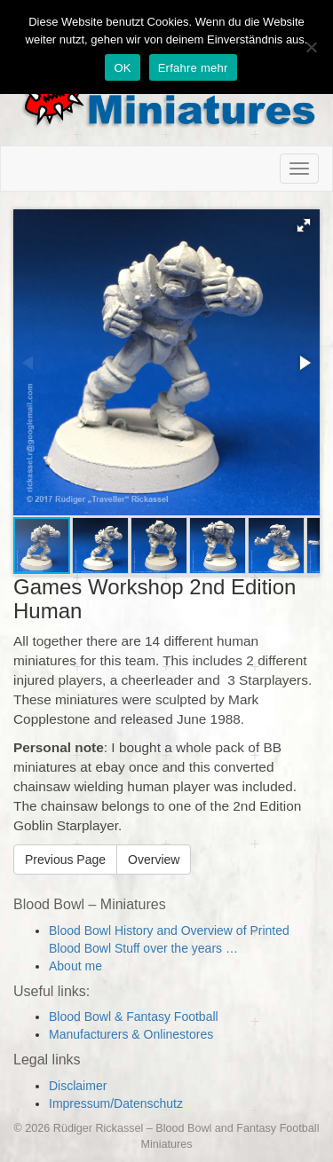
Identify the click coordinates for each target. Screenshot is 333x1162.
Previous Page (65, 859)
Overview (153, 859)
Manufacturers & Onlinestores (131, 1034)
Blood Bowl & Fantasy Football (133, 1016)
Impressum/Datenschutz (116, 1103)
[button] (303, 225)
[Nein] (311, 47)
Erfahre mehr (193, 68)
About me (75, 966)
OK (122, 68)
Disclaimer (78, 1086)
